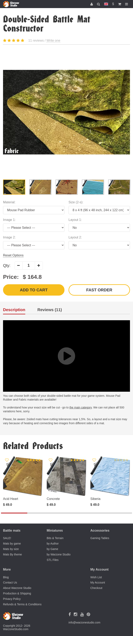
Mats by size (11, 549)
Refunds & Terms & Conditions (22, 604)
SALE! (7, 538)
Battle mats (11, 530)
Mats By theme (12, 554)
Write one (53, 40)
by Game (52, 549)
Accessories (99, 530)
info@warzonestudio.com (84, 622)
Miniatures (55, 530)
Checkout (96, 588)
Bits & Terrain (55, 538)
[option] (66, 112)
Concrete (53, 499)
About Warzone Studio (17, 588)
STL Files (53, 559)
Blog (6, 577)
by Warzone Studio (59, 554)
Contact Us (10, 582)
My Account (97, 582)
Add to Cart (34, 290)
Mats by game (12, 543)
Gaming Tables (99, 538)
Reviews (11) (49, 310)
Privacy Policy (12, 598)
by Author (53, 543)
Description (14, 310)
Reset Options (13, 255)
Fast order (99, 290)
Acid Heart (10, 499)
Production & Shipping (17, 593)
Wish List (96, 577)
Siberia (95, 499)
